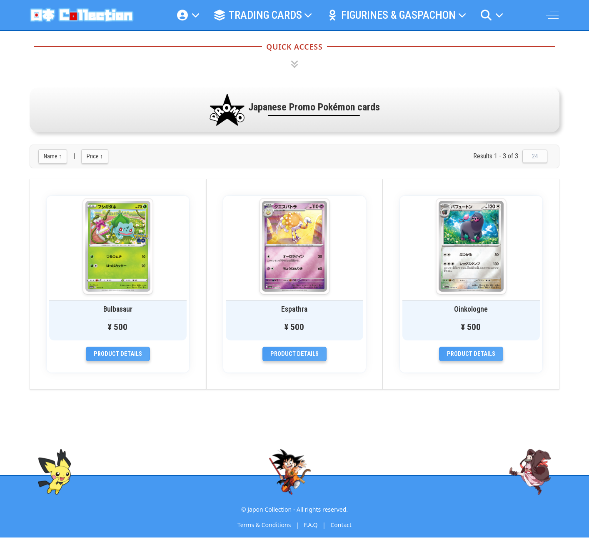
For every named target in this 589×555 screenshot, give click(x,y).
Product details (118, 354)
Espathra (294, 309)
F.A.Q (310, 525)
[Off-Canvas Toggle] (552, 15)
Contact (341, 525)
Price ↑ (95, 156)
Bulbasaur (117, 309)
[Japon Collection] (82, 15)
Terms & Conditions (264, 525)
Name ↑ (53, 156)
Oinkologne (471, 309)
